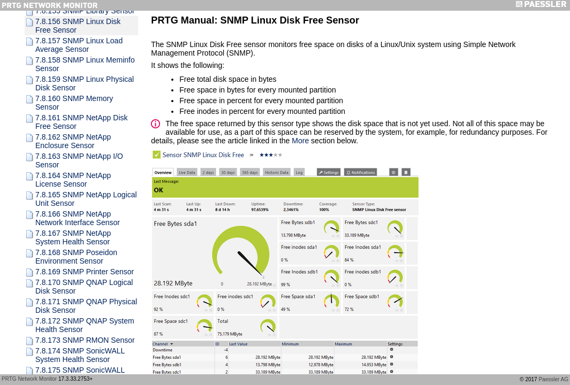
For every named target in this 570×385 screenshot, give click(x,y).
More (300, 140)
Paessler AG (553, 379)
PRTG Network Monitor (29, 379)
